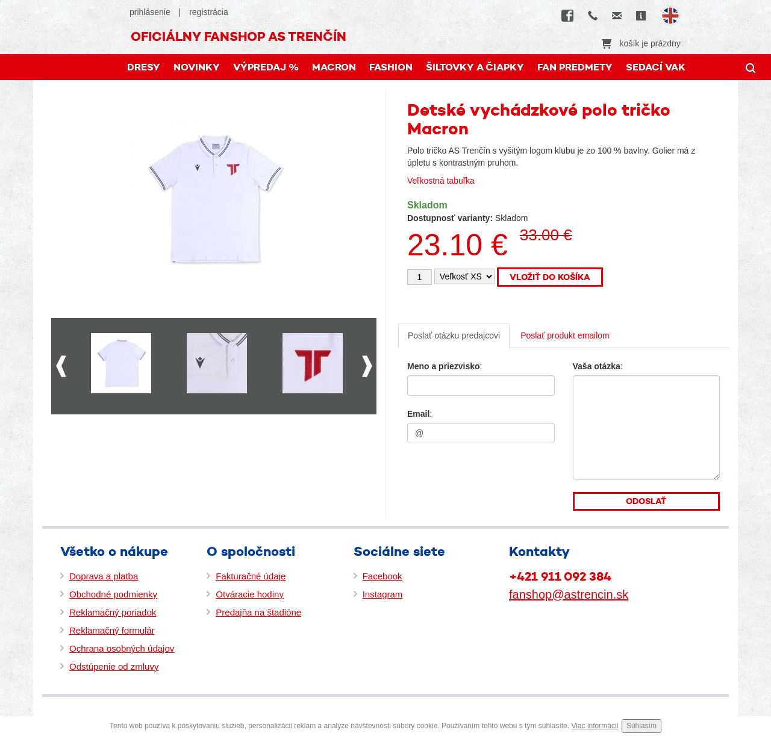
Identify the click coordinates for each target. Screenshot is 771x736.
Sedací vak (655, 67)
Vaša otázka (596, 366)
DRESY (143, 67)
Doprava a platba (103, 576)
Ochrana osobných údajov (121, 648)
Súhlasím (641, 726)
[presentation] (480, 474)
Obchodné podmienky (113, 594)
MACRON (334, 67)
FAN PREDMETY (575, 67)
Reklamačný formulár (112, 630)
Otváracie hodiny (250, 594)
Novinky (196, 67)
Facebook (382, 576)
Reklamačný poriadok (112, 612)
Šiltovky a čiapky (475, 67)
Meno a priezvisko (443, 366)
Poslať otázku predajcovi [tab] (454, 335)
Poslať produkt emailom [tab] (565, 335)
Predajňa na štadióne (258, 612)
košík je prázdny (641, 44)
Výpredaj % (266, 67)
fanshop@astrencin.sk (568, 594)
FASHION (391, 67)
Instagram (383, 594)
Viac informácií (594, 726)
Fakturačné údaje (251, 576)
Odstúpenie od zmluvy (113, 666)
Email (418, 414)
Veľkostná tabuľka (441, 181)
